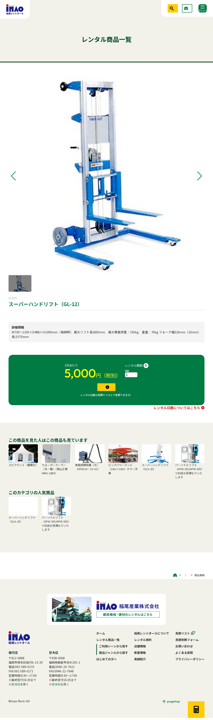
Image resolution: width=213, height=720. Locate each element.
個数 (127, 370)
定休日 (15, 686)
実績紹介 (140, 661)
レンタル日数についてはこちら (177, 409)
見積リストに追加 (104, 388)
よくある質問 (184, 655)
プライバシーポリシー (189, 661)
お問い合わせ (184, 648)
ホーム (100, 635)
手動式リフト (17, 314)
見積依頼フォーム (187, 642)
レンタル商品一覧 (108, 642)
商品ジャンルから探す (175, 577)
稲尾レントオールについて (151, 635)
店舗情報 (140, 648)
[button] (13, 176)
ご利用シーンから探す (146, 577)
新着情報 (140, 655)
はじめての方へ (106, 661)
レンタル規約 (143, 642)
